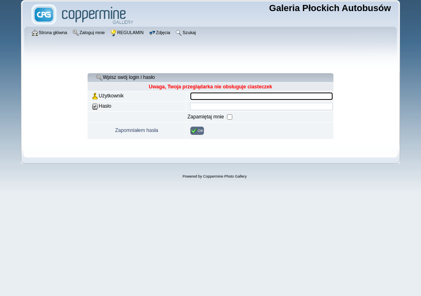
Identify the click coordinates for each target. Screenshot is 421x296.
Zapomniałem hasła (136, 130)
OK (197, 130)
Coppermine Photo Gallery (225, 176)
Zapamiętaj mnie (206, 117)
